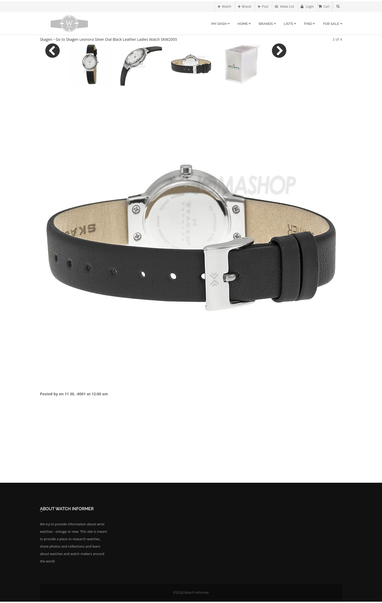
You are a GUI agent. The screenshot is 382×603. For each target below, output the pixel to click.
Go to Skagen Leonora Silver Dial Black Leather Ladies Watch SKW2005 (116, 39)
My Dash (220, 24)
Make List (284, 6)
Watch (224, 6)
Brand (244, 6)
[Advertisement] (191, 444)
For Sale (332, 24)
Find (309, 24)
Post (263, 6)
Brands (267, 24)
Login (307, 6)
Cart (324, 6)
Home (244, 24)
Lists (290, 24)
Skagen (46, 39)
